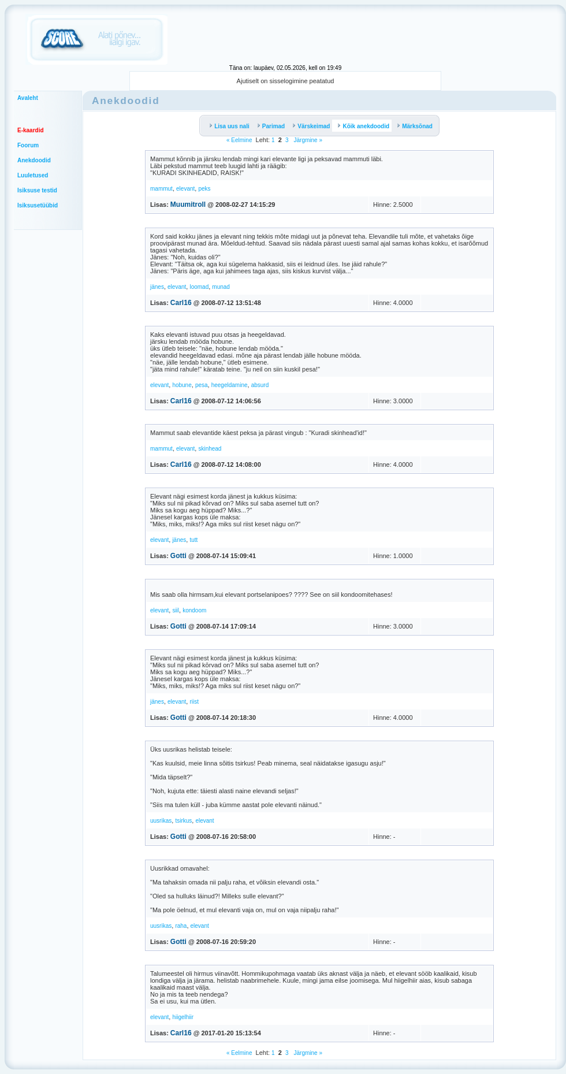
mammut (161, 188)
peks (204, 188)
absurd (260, 385)
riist (194, 701)
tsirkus (183, 820)
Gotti (178, 556)
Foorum (28, 145)
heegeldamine (229, 385)
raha (181, 926)
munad (221, 287)
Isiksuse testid (37, 190)
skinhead (209, 448)
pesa (201, 385)
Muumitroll (188, 204)
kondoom (194, 610)
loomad (198, 287)
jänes (157, 287)
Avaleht (27, 98)
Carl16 (181, 303)
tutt (193, 540)
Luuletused (32, 175)
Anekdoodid (34, 160)
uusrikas (161, 820)
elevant (185, 188)
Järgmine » (307, 140)
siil (175, 610)
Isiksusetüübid (37, 205)
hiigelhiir (182, 1017)
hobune (181, 385)
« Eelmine (239, 140)
